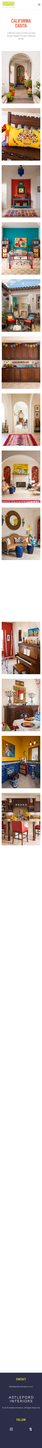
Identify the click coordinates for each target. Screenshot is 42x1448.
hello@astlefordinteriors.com (21, 1386)
